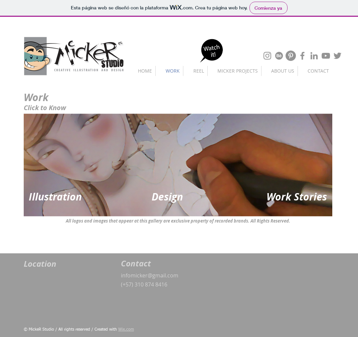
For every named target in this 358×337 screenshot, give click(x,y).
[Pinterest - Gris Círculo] (291, 56)
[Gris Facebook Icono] (302, 56)
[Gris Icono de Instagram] (267, 56)
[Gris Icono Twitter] (337, 56)
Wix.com (126, 330)
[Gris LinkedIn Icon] (314, 56)
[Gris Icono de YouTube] (326, 56)
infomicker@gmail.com (149, 275)
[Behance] (279, 56)
